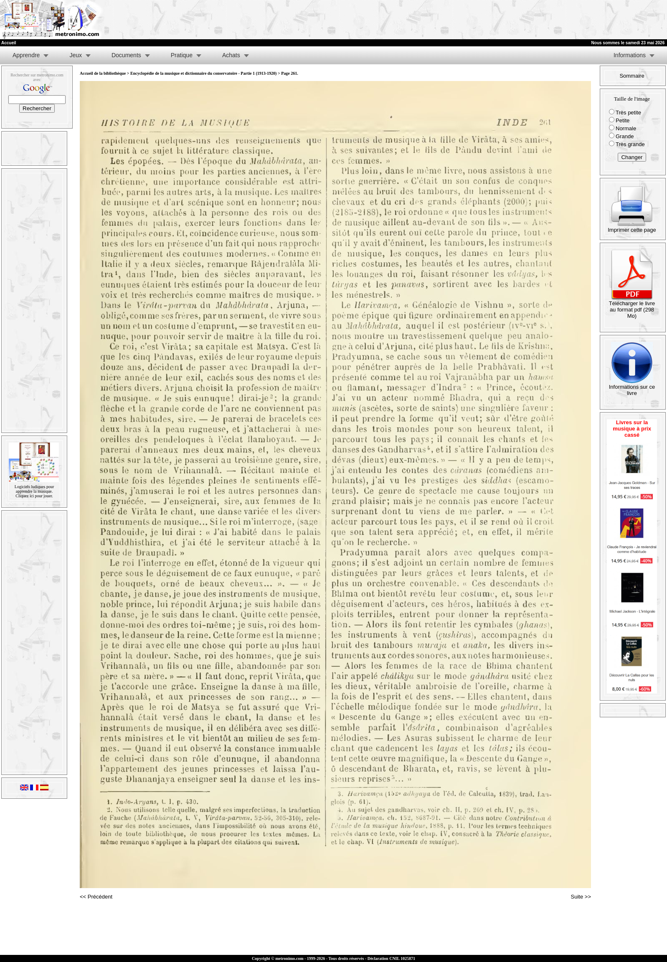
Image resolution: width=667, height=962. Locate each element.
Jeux (75, 55)
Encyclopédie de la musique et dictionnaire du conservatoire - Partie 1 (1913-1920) (203, 73)
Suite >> (581, 897)
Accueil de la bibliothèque (103, 73)
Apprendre (26, 55)
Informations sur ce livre (632, 387)
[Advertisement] (564, 19)
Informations (630, 55)
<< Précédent (96, 897)
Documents (126, 55)
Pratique (182, 55)
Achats (231, 55)
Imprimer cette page (632, 227)
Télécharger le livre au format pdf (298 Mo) (632, 307)
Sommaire (631, 76)
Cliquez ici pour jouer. (34, 496)
